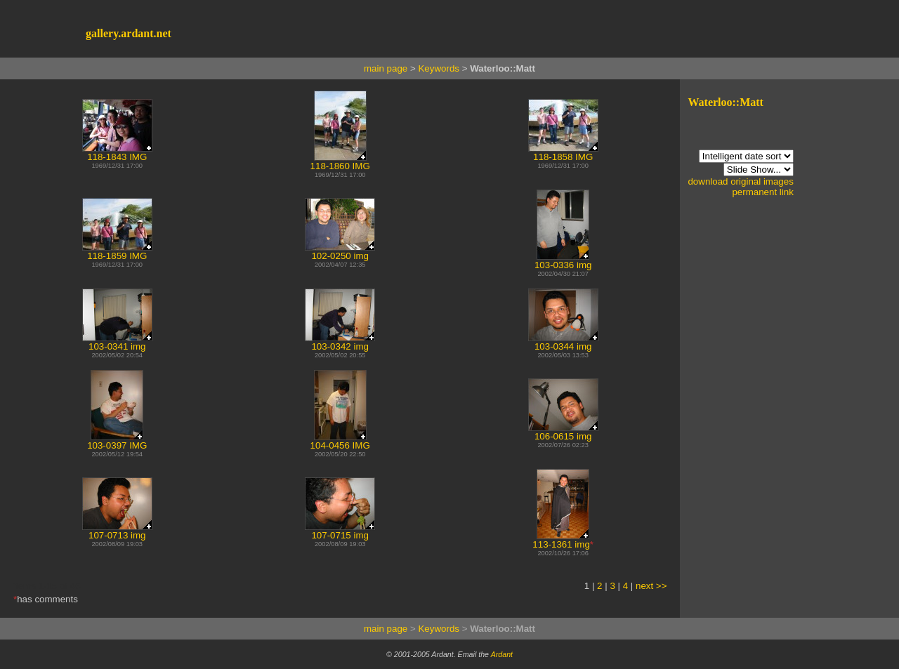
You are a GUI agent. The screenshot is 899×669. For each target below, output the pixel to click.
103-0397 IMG (117, 441)
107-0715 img (340, 531)
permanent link (762, 192)
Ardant (502, 654)
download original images (740, 181)
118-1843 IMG (117, 152)
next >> (651, 586)
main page (385, 68)
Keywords (438, 68)
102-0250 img (340, 251)
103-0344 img (563, 342)
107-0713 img (117, 531)
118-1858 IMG (563, 152)
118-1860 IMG (340, 161)
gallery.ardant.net (128, 33)
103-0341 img (117, 342)
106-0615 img (563, 432)
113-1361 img (561, 540)
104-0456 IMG (340, 441)
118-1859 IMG (117, 251)
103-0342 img (340, 342)
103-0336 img (563, 260)
